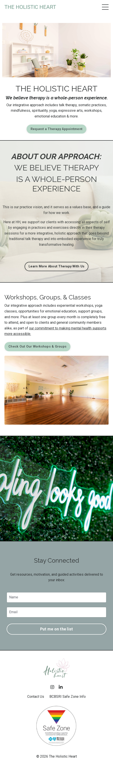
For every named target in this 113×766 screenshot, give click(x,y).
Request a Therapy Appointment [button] (56, 129)
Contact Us (35, 696)
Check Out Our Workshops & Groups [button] (37, 346)
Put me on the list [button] (56, 629)
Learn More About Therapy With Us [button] (56, 266)
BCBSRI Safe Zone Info (67, 696)
